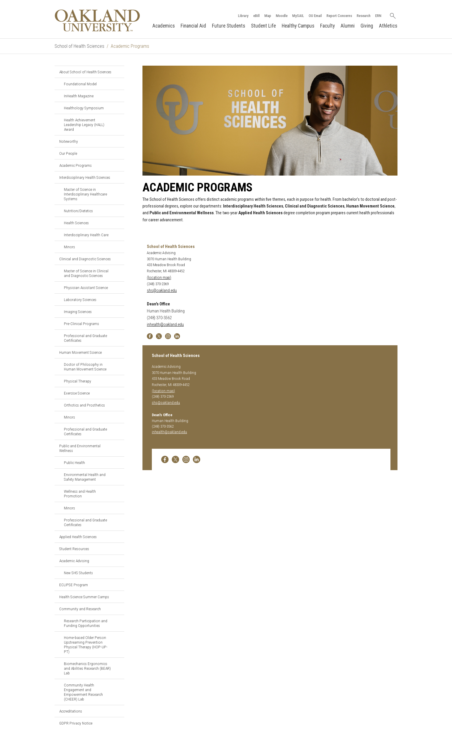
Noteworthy (68, 141)
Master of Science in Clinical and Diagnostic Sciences (86, 273)
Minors (69, 246)
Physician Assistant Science (86, 287)
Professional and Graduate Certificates (85, 338)
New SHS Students (78, 572)
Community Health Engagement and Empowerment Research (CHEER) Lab (83, 692)
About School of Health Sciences (85, 71)
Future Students (228, 26)
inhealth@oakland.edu (165, 324)
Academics (163, 26)
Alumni (348, 26)
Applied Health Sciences (78, 536)
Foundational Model (80, 83)
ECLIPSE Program (73, 584)
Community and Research (80, 608)
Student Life (263, 26)
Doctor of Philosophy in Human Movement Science (85, 366)
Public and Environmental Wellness (80, 448)
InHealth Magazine (79, 95)
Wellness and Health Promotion (80, 493)
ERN (378, 15)
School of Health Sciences (79, 46)
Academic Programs (75, 165)
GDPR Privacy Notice (75, 723)
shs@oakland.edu (162, 290)
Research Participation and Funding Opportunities (85, 623)
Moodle (282, 15)
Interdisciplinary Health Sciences (84, 177)
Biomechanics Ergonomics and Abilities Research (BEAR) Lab (87, 668)
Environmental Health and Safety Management (85, 477)
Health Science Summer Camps (84, 596)
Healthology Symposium (84, 108)
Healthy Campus (298, 26)
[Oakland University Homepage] (97, 20)
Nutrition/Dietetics (78, 210)
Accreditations (70, 711)
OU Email (315, 15)
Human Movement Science (80, 352)
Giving (367, 26)
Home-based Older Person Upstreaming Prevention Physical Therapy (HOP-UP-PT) (86, 644)
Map (267, 15)
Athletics (388, 26)
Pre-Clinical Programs (81, 323)
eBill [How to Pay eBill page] (256, 15)
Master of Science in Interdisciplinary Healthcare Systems (85, 194)
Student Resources (74, 548)
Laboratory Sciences (80, 299)
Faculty (327, 26)
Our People (68, 153)
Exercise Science (77, 393)
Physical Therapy (77, 381)
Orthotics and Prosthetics (84, 405)
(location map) (159, 277)
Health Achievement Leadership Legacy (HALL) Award (84, 125)
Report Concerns (339, 15)
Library (243, 15)
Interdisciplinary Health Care (86, 234)
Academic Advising (74, 560)
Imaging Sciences (78, 311)
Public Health (74, 462)
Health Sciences (76, 222)
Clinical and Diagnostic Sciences (85, 258)
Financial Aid (193, 26)
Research (364, 15)
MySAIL (298, 15)
